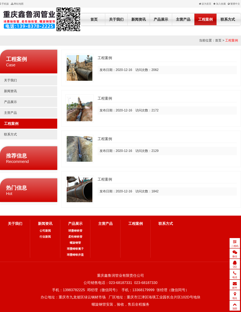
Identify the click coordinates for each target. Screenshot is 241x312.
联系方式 (228, 19)
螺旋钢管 (75, 242)
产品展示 (161, 19)
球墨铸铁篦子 (75, 248)
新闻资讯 (138, 19)
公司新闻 (45, 230)
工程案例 (205, 19)
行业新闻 (45, 236)
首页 (94, 19)
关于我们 (116, 19)
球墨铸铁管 (75, 230)
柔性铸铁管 (75, 236)
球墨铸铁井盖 (75, 254)
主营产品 (183, 19)
